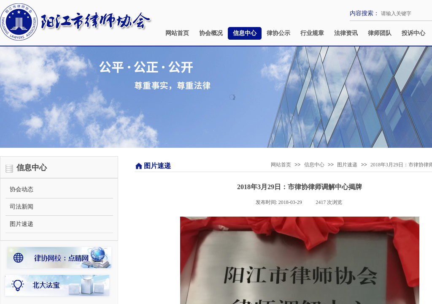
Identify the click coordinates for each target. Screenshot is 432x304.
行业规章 (312, 33)
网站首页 (177, 33)
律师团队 (380, 33)
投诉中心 (413, 33)
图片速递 (347, 165)
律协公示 (278, 33)
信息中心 (244, 33)
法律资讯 (346, 33)
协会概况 (211, 33)
